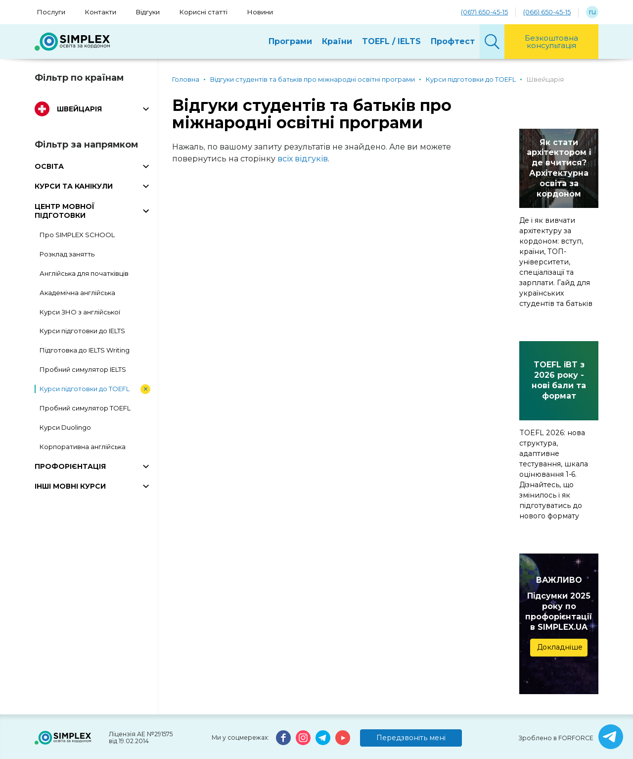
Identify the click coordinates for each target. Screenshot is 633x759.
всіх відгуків (302, 158)
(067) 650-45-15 (484, 12)
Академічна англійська (77, 293)
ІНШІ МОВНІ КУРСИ (70, 486)
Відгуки (148, 12)
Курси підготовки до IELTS (82, 331)
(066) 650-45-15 (547, 12)
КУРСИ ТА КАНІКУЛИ (74, 186)
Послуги (51, 12)
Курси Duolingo (65, 427)
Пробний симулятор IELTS (83, 369)
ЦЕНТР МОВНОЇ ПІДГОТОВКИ (64, 211)
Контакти (100, 12)
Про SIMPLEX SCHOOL (77, 235)
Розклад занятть (67, 254)
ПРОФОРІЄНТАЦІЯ (70, 466)
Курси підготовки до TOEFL (85, 389)
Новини (260, 12)
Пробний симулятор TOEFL (85, 408)
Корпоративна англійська (83, 447)
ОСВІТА (49, 166)
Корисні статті (203, 12)
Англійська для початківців (84, 273)
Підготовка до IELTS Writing (85, 350)
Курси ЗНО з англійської (80, 312)
